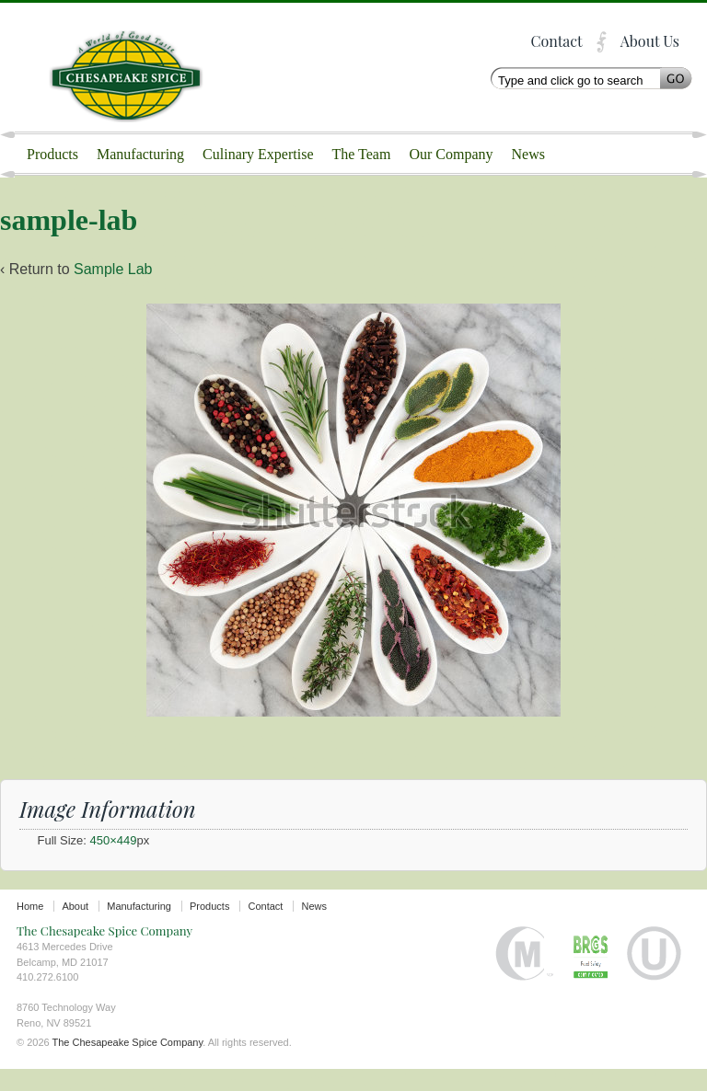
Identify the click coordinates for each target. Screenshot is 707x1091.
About (75, 928)
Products (52, 154)
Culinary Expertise (258, 154)
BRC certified (590, 975)
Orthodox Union (654, 975)
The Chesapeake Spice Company (136, 67)
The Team (361, 154)
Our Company (451, 154)
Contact (556, 41)
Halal (524, 975)
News (528, 154)
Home (30, 928)
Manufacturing (140, 154)
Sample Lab (113, 291)
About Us (649, 41)
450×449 (113, 862)
